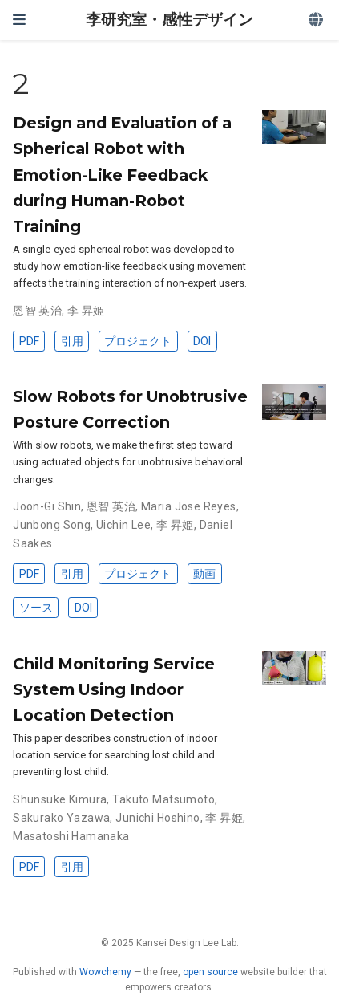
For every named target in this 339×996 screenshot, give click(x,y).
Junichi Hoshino (157, 817)
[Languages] (317, 20)
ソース (36, 607)
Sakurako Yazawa (61, 817)
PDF (29, 341)
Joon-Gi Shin (47, 506)
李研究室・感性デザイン (169, 19)
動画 (204, 573)
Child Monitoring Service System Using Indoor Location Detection (114, 689)
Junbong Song (52, 524)
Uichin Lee (123, 524)
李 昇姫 (86, 310)
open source (210, 972)
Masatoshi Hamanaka (71, 836)
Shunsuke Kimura (60, 799)
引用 (72, 341)
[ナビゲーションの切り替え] (19, 19)
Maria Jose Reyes (188, 506)
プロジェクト (138, 341)
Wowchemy (105, 972)
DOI (202, 341)
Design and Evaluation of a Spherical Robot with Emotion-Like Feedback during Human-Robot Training (122, 174)
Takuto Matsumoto (163, 799)
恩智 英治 (37, 310)
